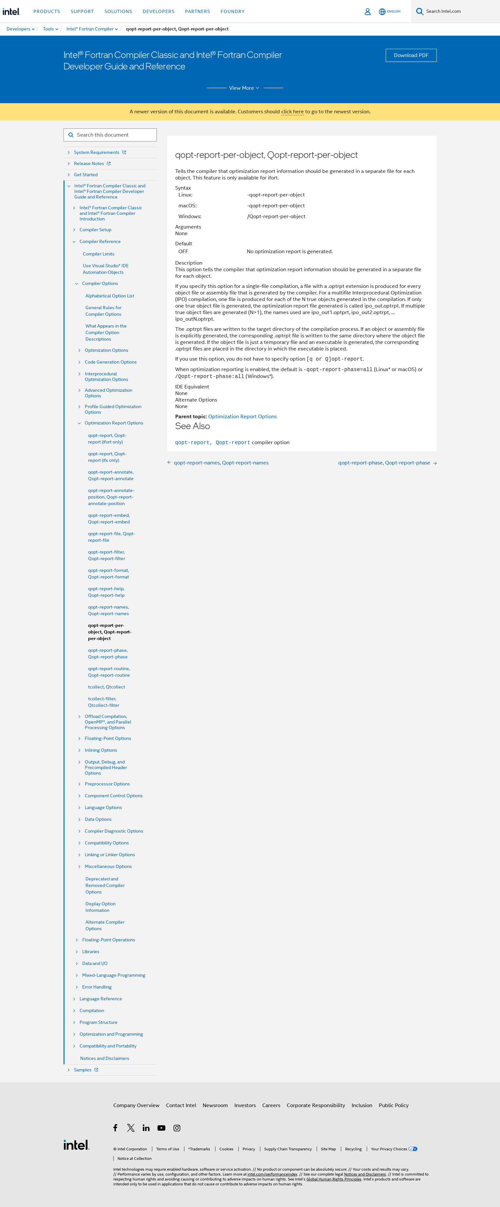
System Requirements (100, 152)
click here (292, 111)
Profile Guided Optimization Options (113, 409)
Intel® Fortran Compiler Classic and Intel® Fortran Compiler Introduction (111, 213)
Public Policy (394, 1105)
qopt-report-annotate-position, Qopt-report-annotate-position (111, 496)
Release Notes (93, 163)
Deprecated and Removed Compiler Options (105, 885)
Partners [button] (197, 11)
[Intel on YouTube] (162, 1129)
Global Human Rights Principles (333, 1179)
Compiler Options (100, 283)
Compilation (92, 1010)
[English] (389, 11)
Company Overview (136, 1105)
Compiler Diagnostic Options (114, 831)
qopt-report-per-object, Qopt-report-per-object (110, 632)
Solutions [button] (118, 11)
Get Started (86, 175)
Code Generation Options (111, 362)
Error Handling (97, 987)
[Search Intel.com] (462, 11)
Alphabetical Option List (109, 296)
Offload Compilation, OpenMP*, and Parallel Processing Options (108, 722)
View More (245, 88)
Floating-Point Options (108, 738)
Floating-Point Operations (108, 940)
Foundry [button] (233, 11)
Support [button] (82, 11)
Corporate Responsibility (316, 1105)
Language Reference (101, 999)
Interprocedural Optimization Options (106, 376)
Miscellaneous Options (108, 866)
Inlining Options (101, 750)
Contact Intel (181, 1105)
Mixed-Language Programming (113, 975)
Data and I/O (95, 963)
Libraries (91, 951)
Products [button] (46, 11)
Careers (271, 1105)
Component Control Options (114, 796)
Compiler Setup (95, 230)
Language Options (103, 807)
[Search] (420, 11)
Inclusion (362, 1105)
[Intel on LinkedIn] (146, 1129)
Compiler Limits (99, 254)
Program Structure (99, 1022)
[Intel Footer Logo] (77, 1144)
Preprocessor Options (107, 784)
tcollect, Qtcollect (106, 687)
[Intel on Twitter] (131, 1129)
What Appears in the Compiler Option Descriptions (106, 332)
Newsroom (215, 1105)
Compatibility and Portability (108, 1046)
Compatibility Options (107, 843)
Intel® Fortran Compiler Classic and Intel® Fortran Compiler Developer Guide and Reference (109, 191)
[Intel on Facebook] (116, 1129)
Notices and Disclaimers (104, 1058)
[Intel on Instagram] (177, 1129)
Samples (87, 1070)
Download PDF (411, 55)
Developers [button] (159, 11)
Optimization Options (106, 350)
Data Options (98, 819)
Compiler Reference (100, 241)
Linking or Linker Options (110, 855)
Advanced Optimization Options (108, 393)
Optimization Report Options (114, 423)
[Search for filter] (110, 134)
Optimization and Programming (111, 1034)
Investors (245, 1105)
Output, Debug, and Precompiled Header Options (106, 767)
